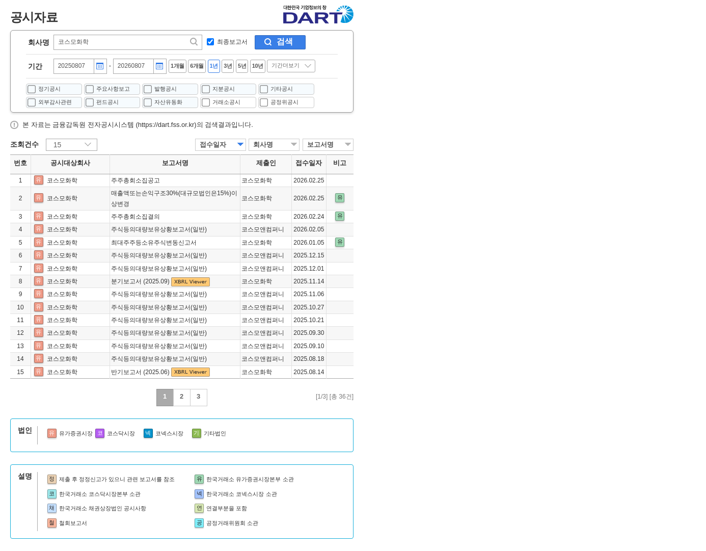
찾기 (194, 42)
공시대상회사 (70, 163)
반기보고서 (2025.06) (141, 372)
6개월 (197, 66)
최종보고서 (232, 41)
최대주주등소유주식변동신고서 (154, 242)
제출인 (266, 163)
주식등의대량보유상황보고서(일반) (159, 229)
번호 (20, 163)
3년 (228, 66)
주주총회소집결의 (135, 216)
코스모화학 (62, 180)
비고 (339, 163)
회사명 (38, 42)
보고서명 (320, 144)
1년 (214, 66)
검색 (285, 41)
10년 (257, 66)
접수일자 (213, 144)
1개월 (177, 66)
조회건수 (24, 144)
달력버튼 (100, 66)
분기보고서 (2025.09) (141, 281)
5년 (242, 66)
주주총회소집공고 (135, 180)
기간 (35, 66)
